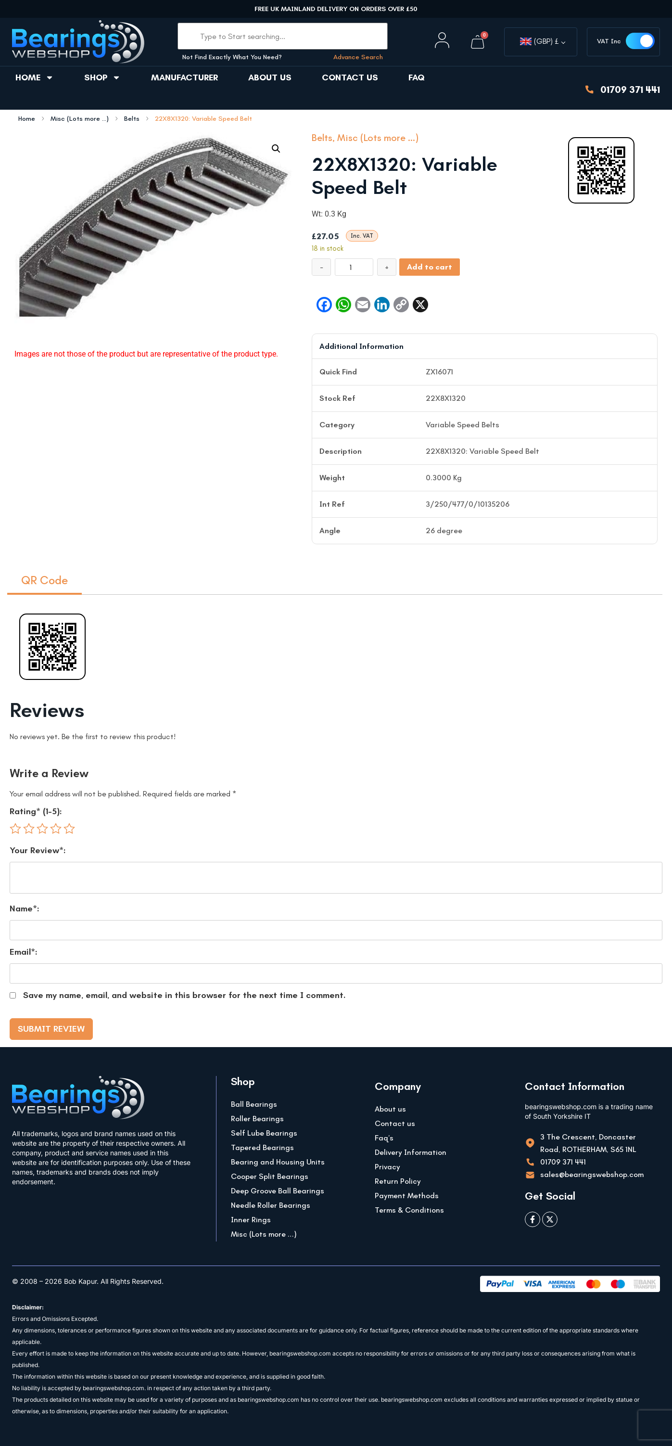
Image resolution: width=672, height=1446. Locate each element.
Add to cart (429, 266)
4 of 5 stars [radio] (56, 828)
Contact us (350, 77)
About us (270, 77)
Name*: (24, 908)
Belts (131, 119)
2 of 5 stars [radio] (29, 828)
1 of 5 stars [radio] (15, 828)
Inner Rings (251, 1219)
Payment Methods (407, 1195)
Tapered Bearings (262, 1147)
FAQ (416, 77)
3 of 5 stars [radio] (42, 828)
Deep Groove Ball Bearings (277, 1190)
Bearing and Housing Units (278, 1161)
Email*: (24, 951)
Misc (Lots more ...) (80, 119)
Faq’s (384, 1137)
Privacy (387, 1166)
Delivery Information (410, 1152)
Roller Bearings (257, 1118)
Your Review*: (38, 850)
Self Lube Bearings (264, 1133)
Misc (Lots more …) (264, 1234)
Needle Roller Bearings (270, 1205)
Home (34, 77)
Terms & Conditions (409, 1210)
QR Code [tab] (44, 580)
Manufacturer (184, 77)
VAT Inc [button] (609, 41)
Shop (102, 77)
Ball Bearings (254, 1104)
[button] (276, 148)
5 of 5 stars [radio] (69, 828)
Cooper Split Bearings (269, 1176)
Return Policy (398, 1181)
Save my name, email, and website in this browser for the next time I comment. (184, 995)
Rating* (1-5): (36, 811)
